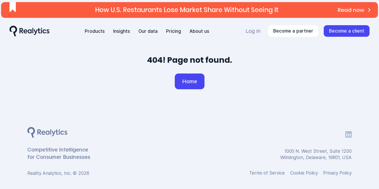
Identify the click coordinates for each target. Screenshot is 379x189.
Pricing (173, 31)
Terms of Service (267, 173)
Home (189, 81)
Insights (121, 31)
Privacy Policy (337, 173)
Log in (253, 31)
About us (199, 31)
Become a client (346, 31)
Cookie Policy (304, 173)
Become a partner (293, 31)
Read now (355, 10)
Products (95, 31)
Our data (148, 31)
